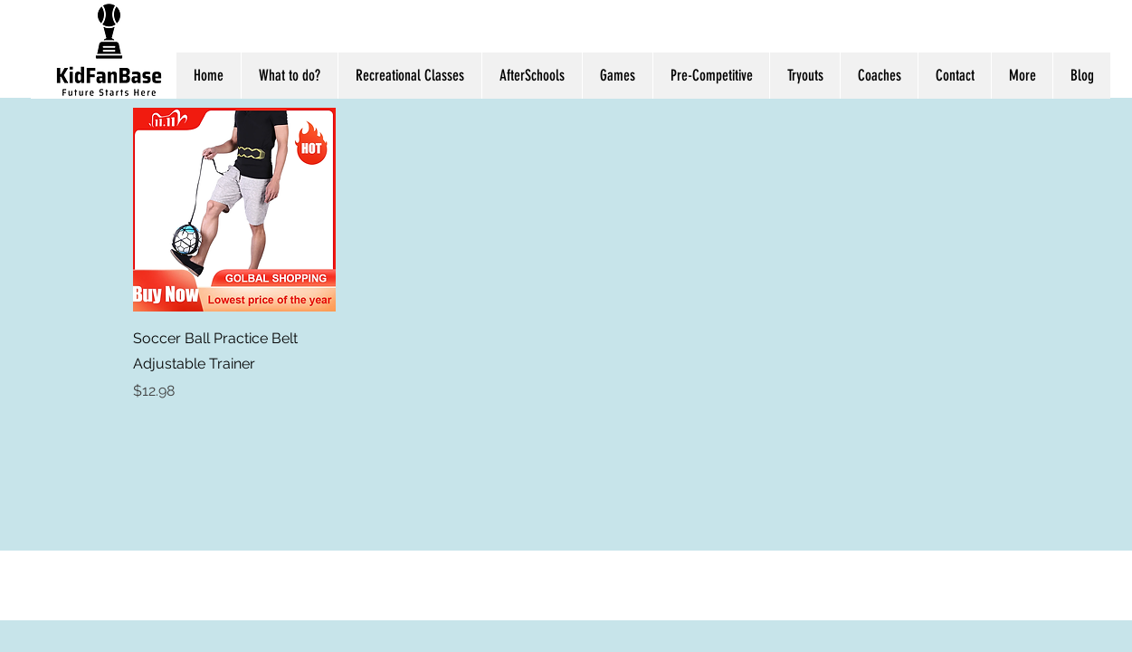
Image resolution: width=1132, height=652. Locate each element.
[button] (1021, 76)
